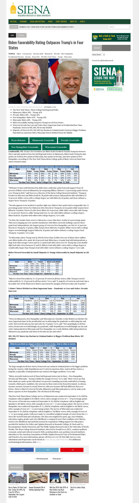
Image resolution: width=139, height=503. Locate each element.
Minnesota (47, 54)
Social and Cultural (36, 21)
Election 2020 (37, 54)
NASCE (49, 21)
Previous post (41, 454)
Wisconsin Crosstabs (54, 148)
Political (12, 21)
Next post (57, 454)
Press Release (17, 141)
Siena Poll (34, 57)
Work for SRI (117, 501)
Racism (26, 57)
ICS (37, 481)
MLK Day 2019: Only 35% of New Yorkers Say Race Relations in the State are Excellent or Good (58, 486)
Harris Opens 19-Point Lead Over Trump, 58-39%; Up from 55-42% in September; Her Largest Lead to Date (16, 488)
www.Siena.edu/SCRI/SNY (26, 438)
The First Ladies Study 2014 (79, 483)
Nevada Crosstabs (68, 141)
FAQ (111, 501)
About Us (71, 21)
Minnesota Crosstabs (42, 141)
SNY (16, 481)
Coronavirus (25, 54)
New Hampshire (65, 54)
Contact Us (96, 501)
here (81, 438)
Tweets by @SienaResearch (103, 60)
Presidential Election (14, 57)
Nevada (55, 54)
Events (81, 21)
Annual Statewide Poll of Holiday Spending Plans (36, 484)
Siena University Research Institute (28, 108)
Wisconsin (66, 57)
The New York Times (47, 57)
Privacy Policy (128, 501)
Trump (58, 57)
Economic (21, 21)
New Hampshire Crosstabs (23, 148)
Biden (17, 54)
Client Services (59, 21)
